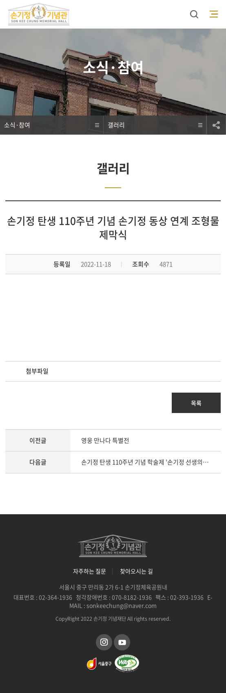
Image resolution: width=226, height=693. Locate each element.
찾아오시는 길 (136, 571)
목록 (196, 403)
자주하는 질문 (89, 571)
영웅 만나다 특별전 (105, 440)
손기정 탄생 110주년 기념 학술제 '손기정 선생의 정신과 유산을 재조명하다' (150, 462)
